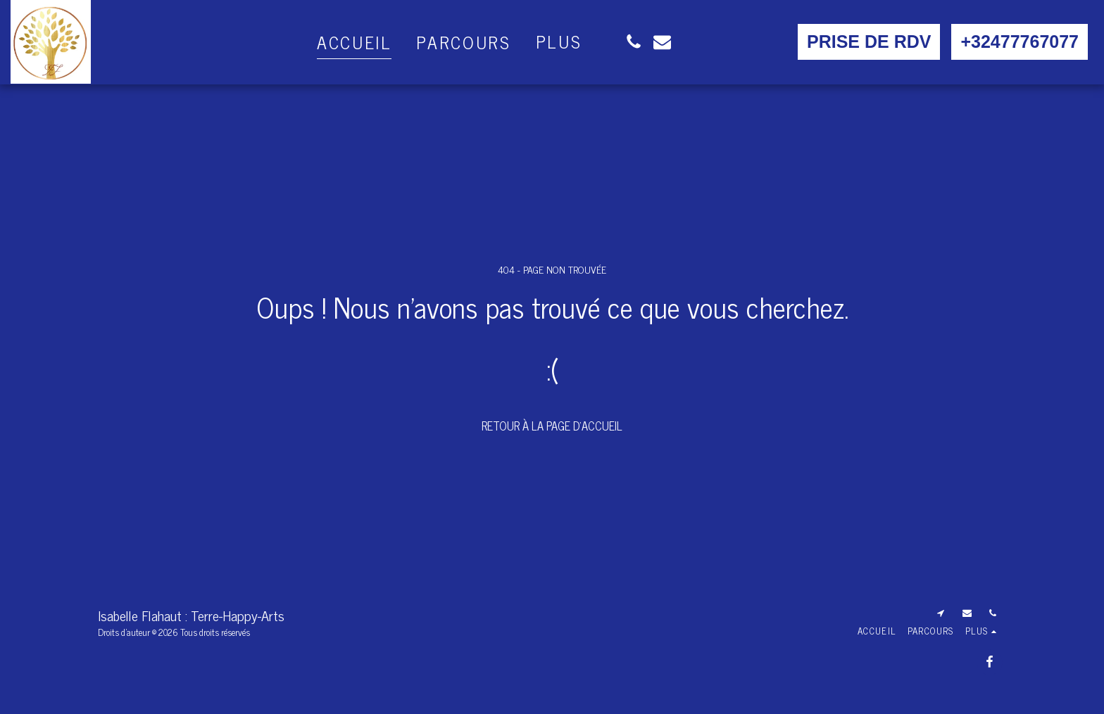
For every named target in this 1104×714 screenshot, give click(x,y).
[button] (633, 42)
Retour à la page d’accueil (552, 425)
